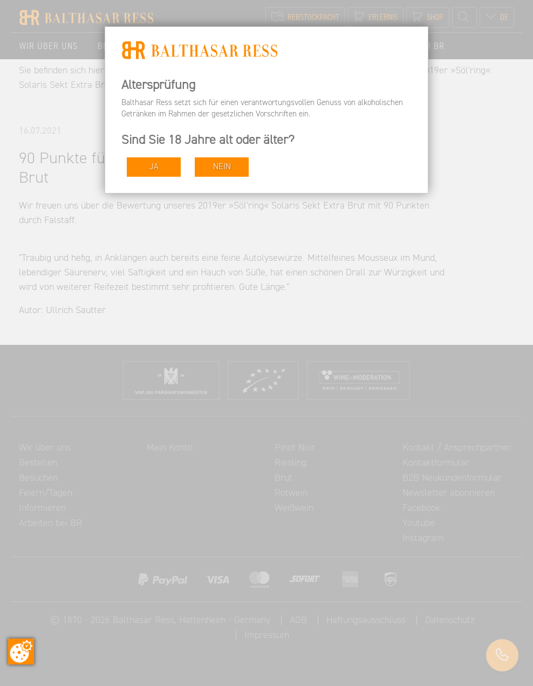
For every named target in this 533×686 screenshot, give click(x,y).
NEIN (222, 167)
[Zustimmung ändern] (21, 651)
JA (154, 167)
